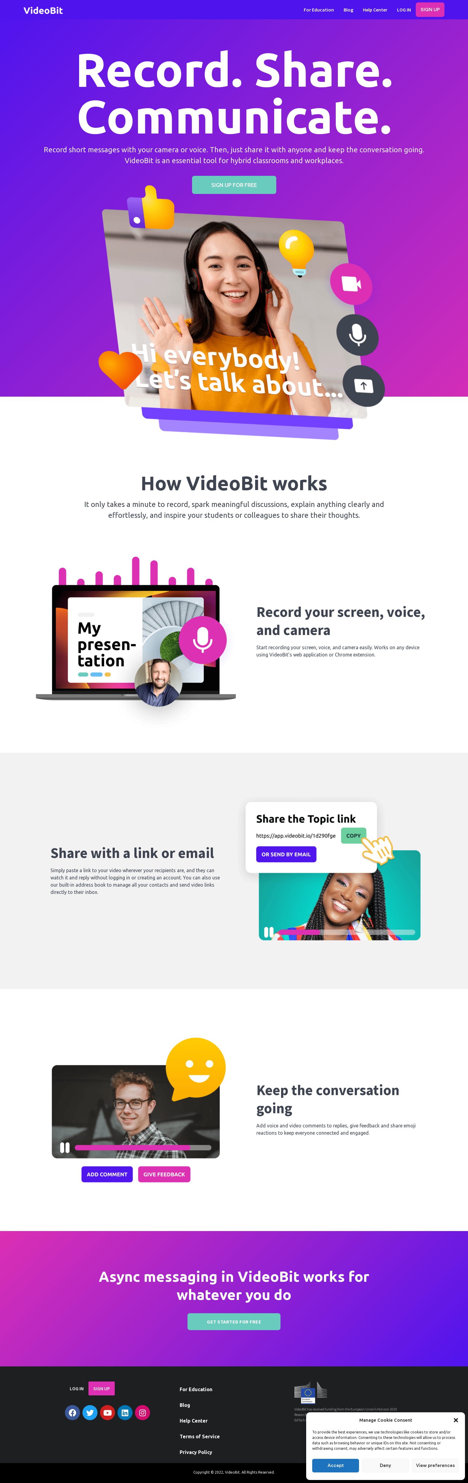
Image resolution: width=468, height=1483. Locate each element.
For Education (319, 10)
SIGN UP (430, 9)
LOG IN (404, 10)
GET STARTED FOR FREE (234, 1322)
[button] (456, 1420)
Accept (336, 1465)
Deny (385, 1465)
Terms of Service (200, 1436)
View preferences (435, 1465)
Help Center (375, 10)
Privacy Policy (196, 1452)
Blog (348, 10)
